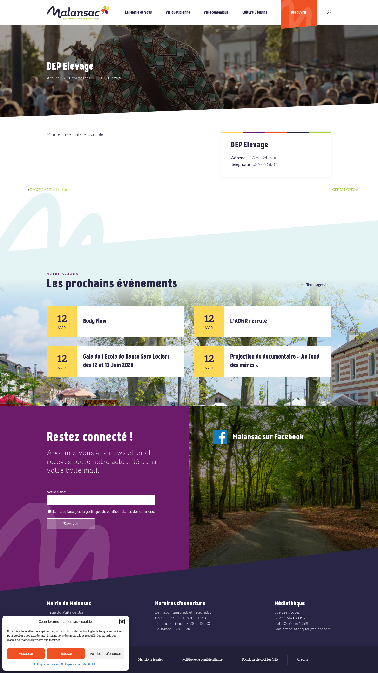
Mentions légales (150, 659)
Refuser (66, 654)
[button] (122, 621)
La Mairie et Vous (138, 12)
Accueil (54, 78)
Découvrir (299, 12)
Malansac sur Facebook (268, 437)
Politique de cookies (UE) (260, 659)
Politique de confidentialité (78, 664)
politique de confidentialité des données (120, 512)
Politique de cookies (46, 664)
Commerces (79, 78)
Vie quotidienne (178, 12)
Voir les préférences (106, 654)
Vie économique (216, 12)
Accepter (26, 654)
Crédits (302, 659)
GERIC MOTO (344, 190)
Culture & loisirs (254, 12)
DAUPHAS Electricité (48, 190)
